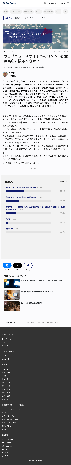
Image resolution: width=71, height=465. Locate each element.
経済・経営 (6, 396)
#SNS (33, 67)
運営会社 (5, 429)
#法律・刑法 (18, 67)
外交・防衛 (6, 392)
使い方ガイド (6, 346)
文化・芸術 (60, 11)
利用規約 (5, 412)
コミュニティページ (9, 342)
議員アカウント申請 (9, 422)
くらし (38, 11)
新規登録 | (53, 3)
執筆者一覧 (6, 359)
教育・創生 (6, 399)
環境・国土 (48, 11)
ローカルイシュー (8, 356)
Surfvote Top (7, 322)
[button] (58, 192)
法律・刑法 (6, 386)
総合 (6, 11)
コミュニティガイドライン (11, 409)
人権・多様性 (16, 11)
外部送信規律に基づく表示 (11, 419)
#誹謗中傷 (26, 67)
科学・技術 (6, 389)
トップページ (6, 339)
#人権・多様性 (8, 67)
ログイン (61, 3)
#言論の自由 (40, 67)
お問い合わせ (6, 426)
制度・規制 (28, 11)
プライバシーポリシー (9, 416)
